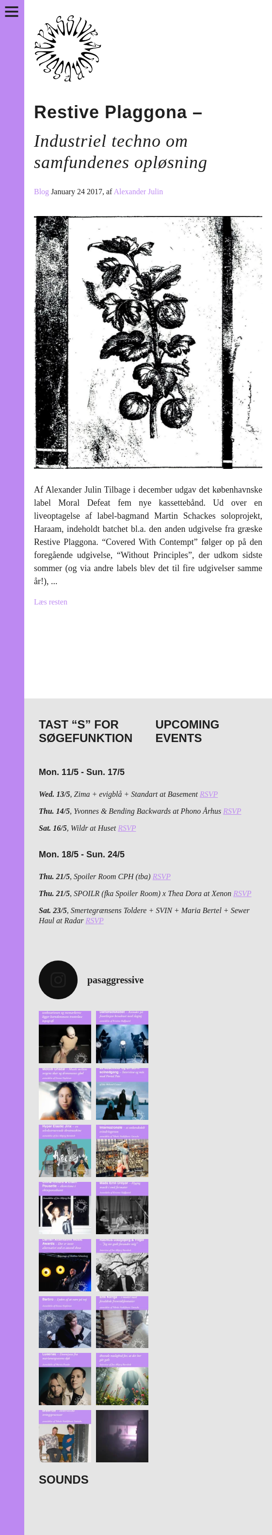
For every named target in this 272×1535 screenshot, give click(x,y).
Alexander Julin (138, 191)
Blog (42, 191)
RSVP (209, 794)
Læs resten (50, 602)
